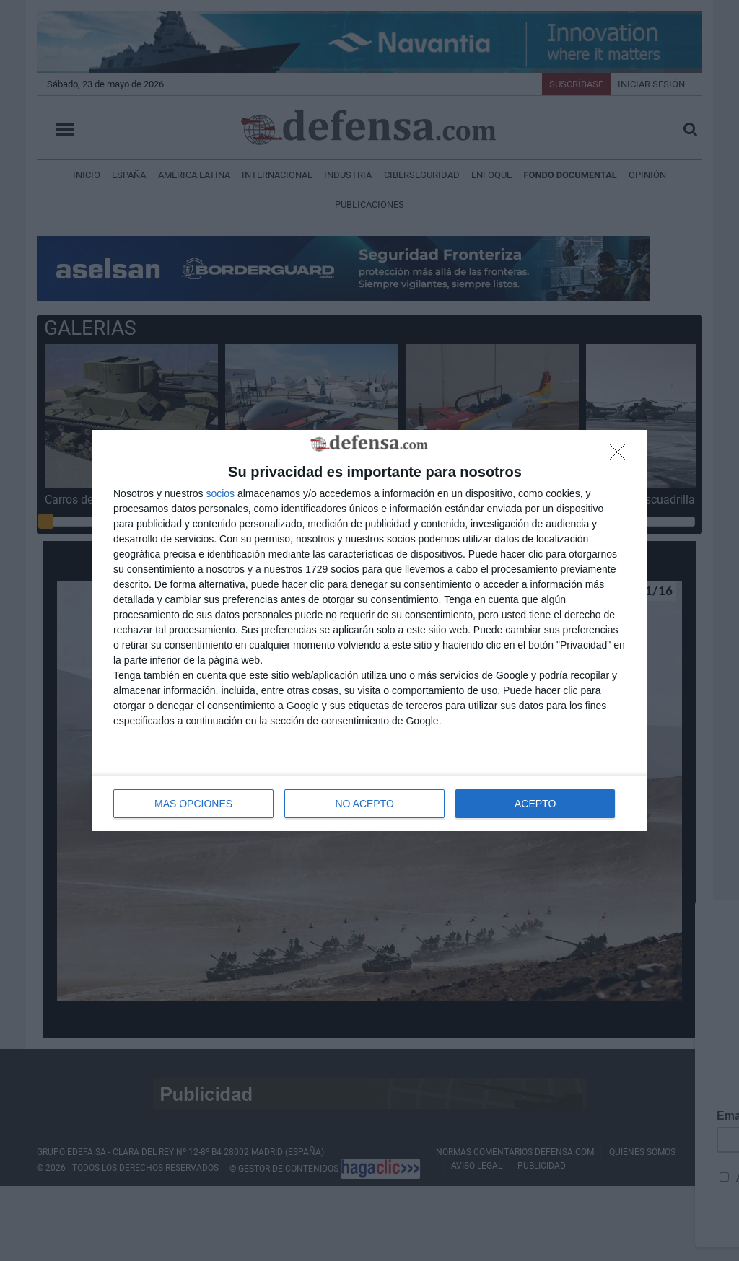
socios (220, 493)
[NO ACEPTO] (621, 455)
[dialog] (369, 630)
